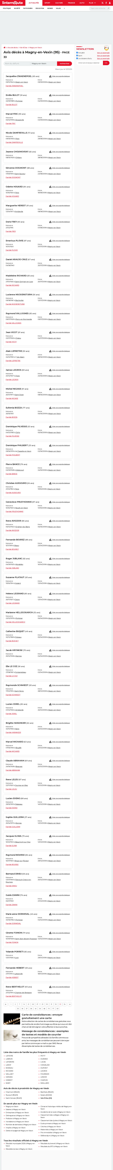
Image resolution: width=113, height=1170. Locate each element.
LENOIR (43, 1077)
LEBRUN (9, 1059)
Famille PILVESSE (12, 436)
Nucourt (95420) (12, 1095)
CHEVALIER (45, 1065)
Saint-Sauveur (20, 174)
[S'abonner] (92, 63)
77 (53, 1008)
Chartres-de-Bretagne (23, 993)
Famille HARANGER (13, 733)
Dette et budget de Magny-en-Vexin (19, 1131)
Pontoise (19, 101)
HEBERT (9, 1080)
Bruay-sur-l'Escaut (22, 861)
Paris (17, 139)
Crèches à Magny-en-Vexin (50, 1127)
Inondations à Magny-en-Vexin (17, 1122)
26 (33, 1004)
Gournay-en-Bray (21, 785)
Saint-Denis (19, 691)
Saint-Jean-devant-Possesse (26, 939)
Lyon (17, 958)
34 (64, 1004)
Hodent (18, 583)
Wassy (16, 546)
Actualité (80, 53)
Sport (47, 3)
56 (40, 1008)
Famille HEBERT (12, 978)
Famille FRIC (10, 124)
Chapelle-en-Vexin (24, 451)
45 (35, 1008)
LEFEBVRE (10, 1062)
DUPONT (44, 1068)
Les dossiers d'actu (84, 59)
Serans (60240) (46, 1095)
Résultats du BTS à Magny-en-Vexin (54, 1146)
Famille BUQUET (12, 641)
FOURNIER (44, 1074)
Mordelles (19, 564)
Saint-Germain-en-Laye (24, 282)
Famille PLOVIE (12, 250)
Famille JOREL (11, 714)
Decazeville (19, 120)
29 (42, 1004)
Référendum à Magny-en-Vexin (52, 1136)
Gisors (17, 600)
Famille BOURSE (12, 865)
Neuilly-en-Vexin (21, 508)
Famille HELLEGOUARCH (15, 622)
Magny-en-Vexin (35, 48)
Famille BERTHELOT (14, 996)
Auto (82, 3)
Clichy (18, 433)
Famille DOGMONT (13, 177)
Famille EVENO (11, 808)
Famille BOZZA (11, 417)
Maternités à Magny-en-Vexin (51, 1130)
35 (18, 1008)
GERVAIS (9, 1077)
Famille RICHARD (12, 285)
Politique (7, 8)
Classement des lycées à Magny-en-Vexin (56, 1121)
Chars (17, 376)
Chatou (18, 338)
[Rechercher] (100, 8)
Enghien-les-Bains (23, 527)
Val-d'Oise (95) (46, 1098)
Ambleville (19, 212)
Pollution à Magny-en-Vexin (16, 1119)
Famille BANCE (11, 474)
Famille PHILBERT (13, 455)
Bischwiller (19, 300)
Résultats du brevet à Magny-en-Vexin (54, 1143)
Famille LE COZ (11, 676)
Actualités (34, 3)
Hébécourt (20, 470)
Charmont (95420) (13, 1092)
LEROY (8, 1065)
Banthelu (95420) (46, 1092)
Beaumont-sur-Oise (22, 842)
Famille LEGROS (12, 380)
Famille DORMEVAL (13, 924)
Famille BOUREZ (12, 549)
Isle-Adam (20, 357)
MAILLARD (44, 1083)
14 (24, 1004)
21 (28, 1004)
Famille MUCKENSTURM (15, 304)
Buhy (17, 729)
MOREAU (9, 1068)
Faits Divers (27, 8)
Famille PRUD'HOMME (14, 512)
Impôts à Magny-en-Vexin (15, 1128)
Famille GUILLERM (13, 827)
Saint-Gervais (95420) (14, 1098)
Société (17, 8)
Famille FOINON (12, 942)
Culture (59, 3)
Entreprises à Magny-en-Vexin (17, 1113)
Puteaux (18, 637)
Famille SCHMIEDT (13, 695)
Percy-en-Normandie (24, 319)
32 (55, 1004)
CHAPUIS (44, 1080)
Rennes (19, 823)
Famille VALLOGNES (13, 323)
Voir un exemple (103, 53)
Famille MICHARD (13, 751)
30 (47, 1004)
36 (22, 1008)
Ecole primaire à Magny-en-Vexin (53, 1124)
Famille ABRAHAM (13, 770)
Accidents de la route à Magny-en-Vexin (55, 1112)
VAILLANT (9, 1074)
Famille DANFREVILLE (14, 142)
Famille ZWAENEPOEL (14, 86)
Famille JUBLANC (12, 568)
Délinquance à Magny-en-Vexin (17, 1116)
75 (48, 1008)
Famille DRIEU (11, 886)
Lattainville (18, 974)
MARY (8, 1083)
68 (44, 1008)
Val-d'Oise (23, 48)
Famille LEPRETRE (13, 361)
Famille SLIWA (11, 846)
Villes (58, 8)
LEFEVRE (9, 1056)
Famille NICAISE (12, 398)
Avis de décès (13, 48)
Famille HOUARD (12, 196)
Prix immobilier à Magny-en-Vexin (53, 1133)
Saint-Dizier (19, 395)
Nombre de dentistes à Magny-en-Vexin (21, 1125)
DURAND (44, 1059)
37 (26, 1008)
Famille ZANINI (11, 905)
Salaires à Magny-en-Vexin (16, 1109)
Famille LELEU (11, 789)
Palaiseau (18, 804)
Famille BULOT (11, 105)
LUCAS (43, 1062)
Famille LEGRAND (13, 603)
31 (51, 1004)
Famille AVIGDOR (12, 530)
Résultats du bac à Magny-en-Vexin (19, 1149)
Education (40, 8)
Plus (92, 3)
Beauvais (19, 767)
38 (31, 1008)
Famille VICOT (11, 342)
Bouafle (18, 748)
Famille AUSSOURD (13, 493)
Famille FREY (11, 231)
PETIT (42, 1056)
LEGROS (43, 1071)
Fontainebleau (20, 672)
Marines (19, 656)
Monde (50, 8)
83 (57, 1008)
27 (37, 1004)
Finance (71, 3)
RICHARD (9, 1071)
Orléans (19, 158)
